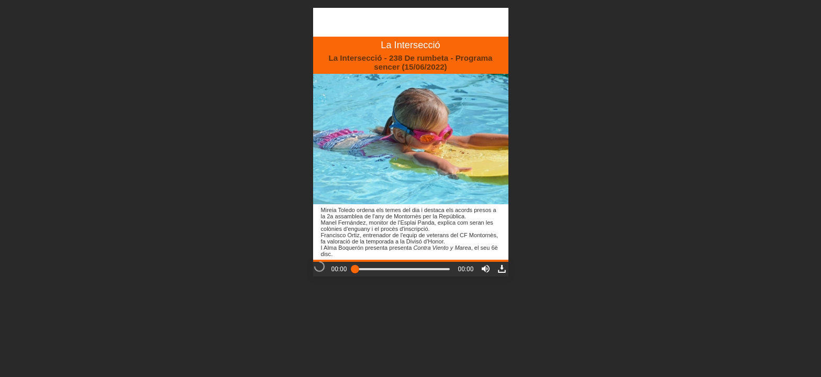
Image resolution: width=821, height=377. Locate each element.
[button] (486, 269)
